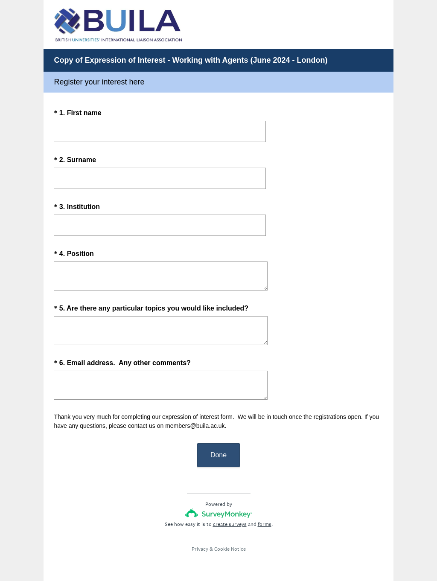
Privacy (200, 549)
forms (264, 524)
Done (218, 455)
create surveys (230, 524)
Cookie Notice (230, 549)
